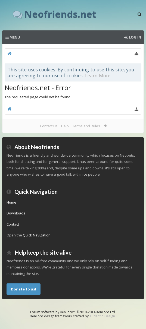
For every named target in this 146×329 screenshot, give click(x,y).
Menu (12, 37)
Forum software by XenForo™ (73, 312)
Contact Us (49, 126)
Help (65, 126)
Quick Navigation (37, 235)
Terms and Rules (86, 126)
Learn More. (98, 75)
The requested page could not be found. (38, 96)
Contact (13, 224)
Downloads (16, 213)
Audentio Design (102, 316)
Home (11, 202)
